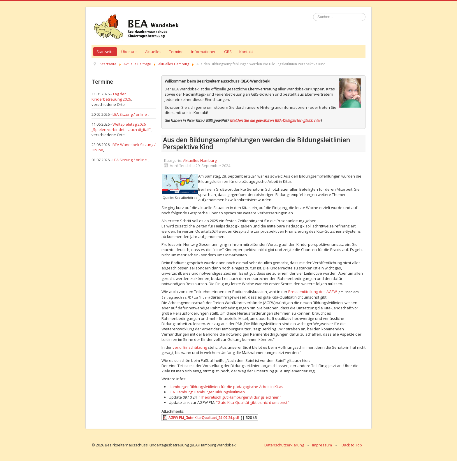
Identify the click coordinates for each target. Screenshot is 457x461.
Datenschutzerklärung (284, 445)
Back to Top (352, 445)
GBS (228, 51)
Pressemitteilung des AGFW (312, 291)
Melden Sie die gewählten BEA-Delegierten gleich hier (275, 120)
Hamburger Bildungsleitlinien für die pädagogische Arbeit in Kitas (226, 386)
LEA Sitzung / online (130, 114)
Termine (176, 51)
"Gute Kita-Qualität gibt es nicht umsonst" (252, 402)
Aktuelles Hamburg (200, 160)
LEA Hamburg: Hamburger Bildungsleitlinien (207, 392)
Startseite (105, 51)
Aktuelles (153, 51)
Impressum (322, 445)
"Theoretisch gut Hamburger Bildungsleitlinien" (239, 397)
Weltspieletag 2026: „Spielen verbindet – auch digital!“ (122, 127)
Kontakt (246, 51)
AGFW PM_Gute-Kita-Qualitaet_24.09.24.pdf (203, 417)
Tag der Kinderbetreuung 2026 (111, 96)
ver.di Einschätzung (190, 347)
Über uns (129, 51)
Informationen (204, 51)
